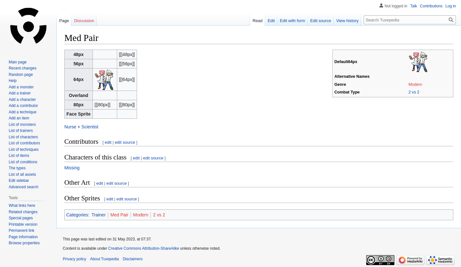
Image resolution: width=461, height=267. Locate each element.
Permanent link (21, 230)
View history (347, 20)
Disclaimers (132, 259)
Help (13, 80)
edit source (125, 142)
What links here (22, 205)
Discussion (84, 20)
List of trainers (21, 130)
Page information (23, 237)
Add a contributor (23, 105)
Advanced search (23, 187)
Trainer (99, 214)
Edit (271, 20)
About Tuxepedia (104, 259)
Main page (18, 62)
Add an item (19, 118)
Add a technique (22, 112)
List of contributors (24, 143)
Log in (450, 6)
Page (64, 20)
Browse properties (24, 243)
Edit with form (292, 20)
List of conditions (23, 162)
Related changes (23, 212)
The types (17, 168)
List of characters (23, 137)
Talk (413, 6)
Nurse (70, 126)
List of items (19, 155)
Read (258, 20)
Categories (77, 214)
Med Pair (119, 214)
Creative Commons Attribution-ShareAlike (143, 248)
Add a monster (21, 87)
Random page (21, 74)
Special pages (21, 218)
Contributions (431, 6)
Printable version (23, 224)
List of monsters (22, 124)
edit (108, 142)
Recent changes (22, 68)
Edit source (320, 20)
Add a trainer (20, 93)
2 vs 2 (413, 92)
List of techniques (23, 149)
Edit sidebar (19, 180)
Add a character (22, 99)
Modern (415, 84)
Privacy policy (74, 259)
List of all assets (22, 174)
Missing (71, 167)
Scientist (89, 126)
